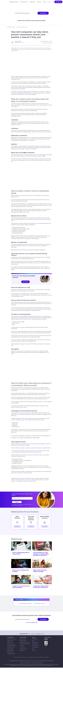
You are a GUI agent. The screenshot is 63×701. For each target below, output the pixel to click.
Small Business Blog (10, 27)
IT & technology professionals (21, 27)
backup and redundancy (31, 319)
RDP (17, 295)
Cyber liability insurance (39, 603)
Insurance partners (35, 643)
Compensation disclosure (32, 657)
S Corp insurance (22, 647)
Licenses (26, 657)
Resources (39, 1)
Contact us (33, 650)
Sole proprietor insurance (23, 648)
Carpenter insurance (10, 640)
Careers (33, 640)
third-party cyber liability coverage (28, 418)
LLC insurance (22, 645)
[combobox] (15, 13)
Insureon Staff (18, 41)
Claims (33, 648)
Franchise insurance (23, 638)
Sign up (16, 502)
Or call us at (31, 16)
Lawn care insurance (10, 648)
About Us (44, 1)
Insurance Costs (32, 1)
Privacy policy (16, 657)
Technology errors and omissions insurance (21, 412)
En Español (47, 657)
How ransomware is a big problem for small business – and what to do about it (41, 554)
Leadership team (34, 638)
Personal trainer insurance (11, 653)
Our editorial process (35, 647)
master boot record (34, 154)
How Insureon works (35, 645)
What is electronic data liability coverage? (40, 570)
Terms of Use (14, 505)
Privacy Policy (20, 505)
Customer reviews (35, 642)
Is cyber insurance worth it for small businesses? (21, 586)
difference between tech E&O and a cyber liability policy (29, 448)
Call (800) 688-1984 (23, 633)
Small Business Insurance (13, 1)
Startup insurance (22, 650)
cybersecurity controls (27, 245)
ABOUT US (34, 637)
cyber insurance (46, 443)
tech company (20, 94)
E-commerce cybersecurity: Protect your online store (41, 586)
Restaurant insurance (10, 650)
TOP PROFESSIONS (10, 637)
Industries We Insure (23, 1)
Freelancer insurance (23, 640)
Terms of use (21, 657)
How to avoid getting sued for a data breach (20, 553)
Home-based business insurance (25, 642)
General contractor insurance (11, 638)
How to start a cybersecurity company (20, 570)
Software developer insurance (11, 645)
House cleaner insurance (11, 647)
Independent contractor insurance (25, 643)
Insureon (13, 660)
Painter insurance (9, 642)
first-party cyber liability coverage (34, 454)
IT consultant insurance (10, 643)
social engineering (41, 223)
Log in (50, 1)
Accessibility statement (40, 657)
